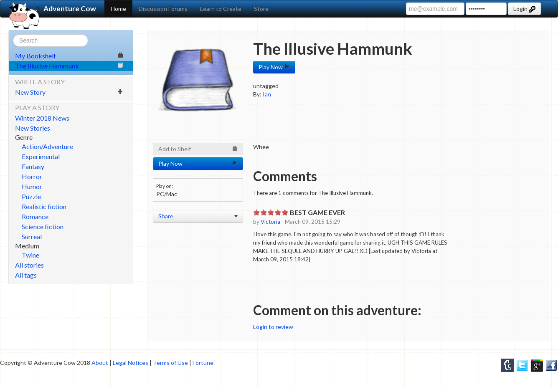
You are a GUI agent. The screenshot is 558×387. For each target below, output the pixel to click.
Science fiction (42, 226)
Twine (30, 255)
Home (118, 8)
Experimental (41, 156)
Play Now (274, 67)
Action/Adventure (47, 146)
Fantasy (33, 166)
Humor (32, 186)
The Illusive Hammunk (69, 66)
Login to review (273, 326)
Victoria (270, 221)
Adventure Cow (52, 9)
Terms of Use (170, 362)
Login (524, 9)
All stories (29, 265)
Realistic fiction (44, 206)
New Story (69, 92)
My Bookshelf (69, 56)
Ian (267, 94)
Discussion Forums (163, 8)
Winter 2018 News (42, 118)
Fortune (203, 362)
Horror (32, 176)
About (99, 362)
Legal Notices (130, 362)
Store (261, 8)
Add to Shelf (198, 148)
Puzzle (31, 196)
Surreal (32, 236)
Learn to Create (220, 8)
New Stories (32, 128)
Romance (35, 216)
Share (198, 216)
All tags (26, 275)
